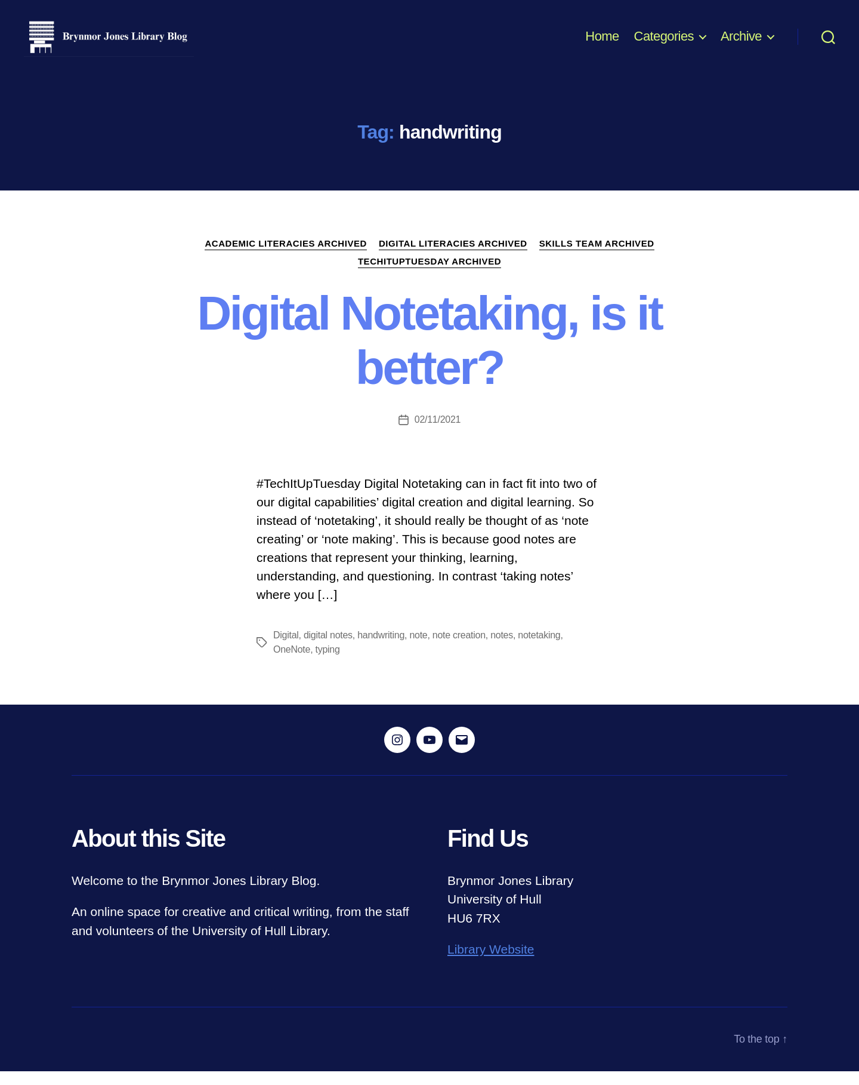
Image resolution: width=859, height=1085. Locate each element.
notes (501, 649)
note (418, 649)
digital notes (328, 649)
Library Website (490, 963)
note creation (459, 649)
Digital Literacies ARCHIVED (453, 257)
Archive (741, 43)
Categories (664, 43)
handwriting (380, 649)
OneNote (291, 663)
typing (328, 663)
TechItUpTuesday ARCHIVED (429, 275)
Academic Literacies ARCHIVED (286, 257)
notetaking (539, 649)
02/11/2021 (438, 433)
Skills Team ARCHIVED (596, 257)
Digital (286, 649)
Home (602, 43)
